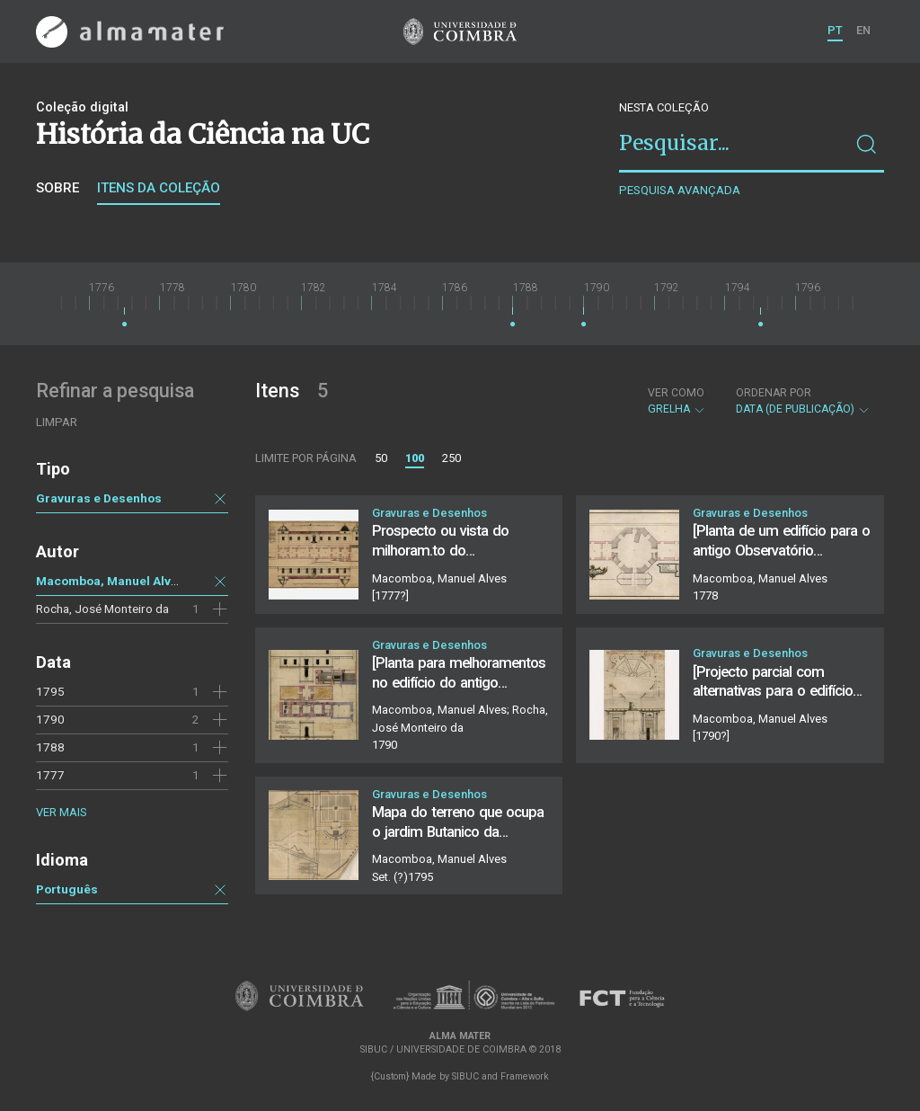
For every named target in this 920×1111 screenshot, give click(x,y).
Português (67, 889)
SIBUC (465, 1076)
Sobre (57, 188)
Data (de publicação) (803, 401)
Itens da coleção (158, 188)
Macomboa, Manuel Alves (110, 580)
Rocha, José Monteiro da (102, 608)
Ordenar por (773, 393)
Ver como (676, 393)
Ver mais (61, 812)
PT (835, 30)
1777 (50, 775)
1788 (50, 747)
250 (451, 458)
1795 (50, 691)
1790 (50, 719)
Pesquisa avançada (679, 190)
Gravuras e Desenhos (99, 498)
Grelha (677, 401)
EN (863, 30)
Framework (524, 1076)
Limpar (56, 422)
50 (381, 458)
